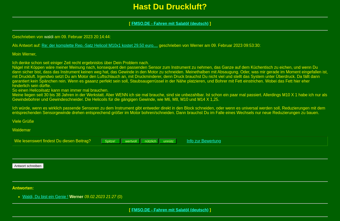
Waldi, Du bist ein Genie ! (45, 197)
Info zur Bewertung (204, 141)
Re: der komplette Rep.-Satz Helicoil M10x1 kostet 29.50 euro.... (100, 45)
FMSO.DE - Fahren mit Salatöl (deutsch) (169, 23)
